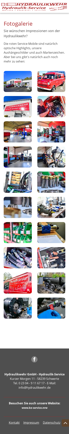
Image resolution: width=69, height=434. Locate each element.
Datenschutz (51, 423)
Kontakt (14, 423)
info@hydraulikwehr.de (35, 388)
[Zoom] (18, 81)
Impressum (31, 423)
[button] (64, 6)
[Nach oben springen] (65, 423)
